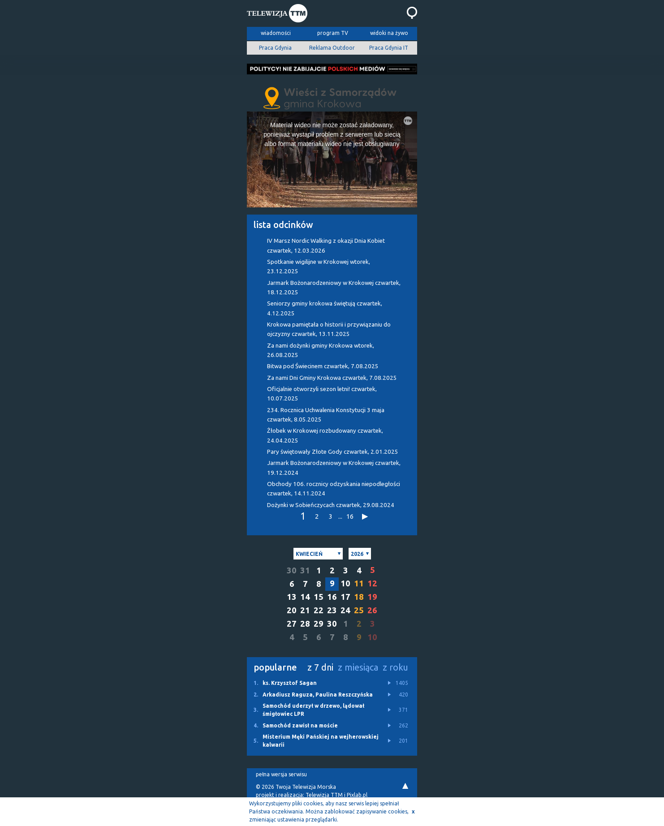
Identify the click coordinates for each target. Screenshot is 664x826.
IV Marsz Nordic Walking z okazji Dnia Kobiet (326, 245)
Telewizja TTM (324, 795)
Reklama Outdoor (332, 48)
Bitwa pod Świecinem (323, 366)
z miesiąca (358, 667)
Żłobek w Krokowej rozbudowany (325, 435)
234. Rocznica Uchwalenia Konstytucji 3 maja (325, 415)
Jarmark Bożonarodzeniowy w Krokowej (334, 288)
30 (292, 570)
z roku (395, 667)
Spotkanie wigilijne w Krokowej (318, 266)
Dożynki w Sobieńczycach (330, 505)
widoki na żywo (389, 33)
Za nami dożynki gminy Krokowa (320, 350)
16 (350, 516)
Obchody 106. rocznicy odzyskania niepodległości (333, 489)
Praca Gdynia (275, 48)
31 (305, 570)
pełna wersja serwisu (281, 774)
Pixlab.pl (357, 795)
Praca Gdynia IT (388, 48)
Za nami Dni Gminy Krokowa (332, 377)
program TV (332, 33)
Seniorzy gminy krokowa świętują (324, 308)
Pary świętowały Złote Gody (332, 451)
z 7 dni (320, 667)
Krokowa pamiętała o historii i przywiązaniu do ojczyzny (329, 329)
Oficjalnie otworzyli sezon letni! (322, 394)
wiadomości (276, 33)
